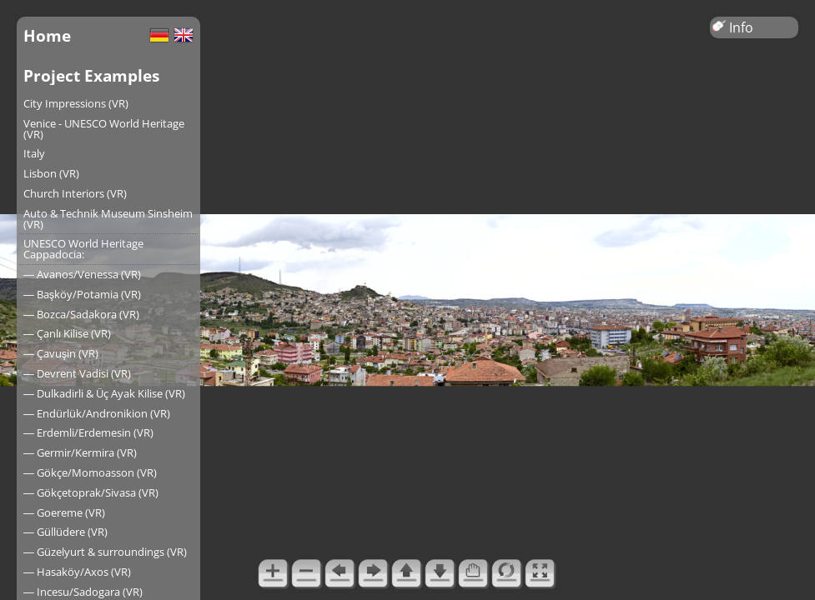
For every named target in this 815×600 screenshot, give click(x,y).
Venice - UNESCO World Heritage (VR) (103, 129)
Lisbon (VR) (51, 173)
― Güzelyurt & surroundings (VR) (105, 551)
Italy (34, 153)
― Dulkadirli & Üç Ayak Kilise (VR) (104, 393)
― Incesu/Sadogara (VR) (83, 591)
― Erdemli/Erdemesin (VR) (88, 432)
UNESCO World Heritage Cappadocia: (83, 249)
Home (47, 35)
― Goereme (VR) (64, 512)
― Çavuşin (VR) (60, 353)
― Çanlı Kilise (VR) (67, 333)
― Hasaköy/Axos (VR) (77, 571)
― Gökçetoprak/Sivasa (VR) (90, 492)
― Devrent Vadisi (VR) (77, 373)
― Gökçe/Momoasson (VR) (90, 472)
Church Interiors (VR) (75, 193)
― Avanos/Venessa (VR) (82, 274)
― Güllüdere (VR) (65, 531)
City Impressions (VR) (75, 103)
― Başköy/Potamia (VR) (82, 294)
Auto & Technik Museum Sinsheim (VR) (108, 219)
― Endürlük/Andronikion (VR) (96, 413)
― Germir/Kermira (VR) (80, 452)
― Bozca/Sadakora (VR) (81, 314)
